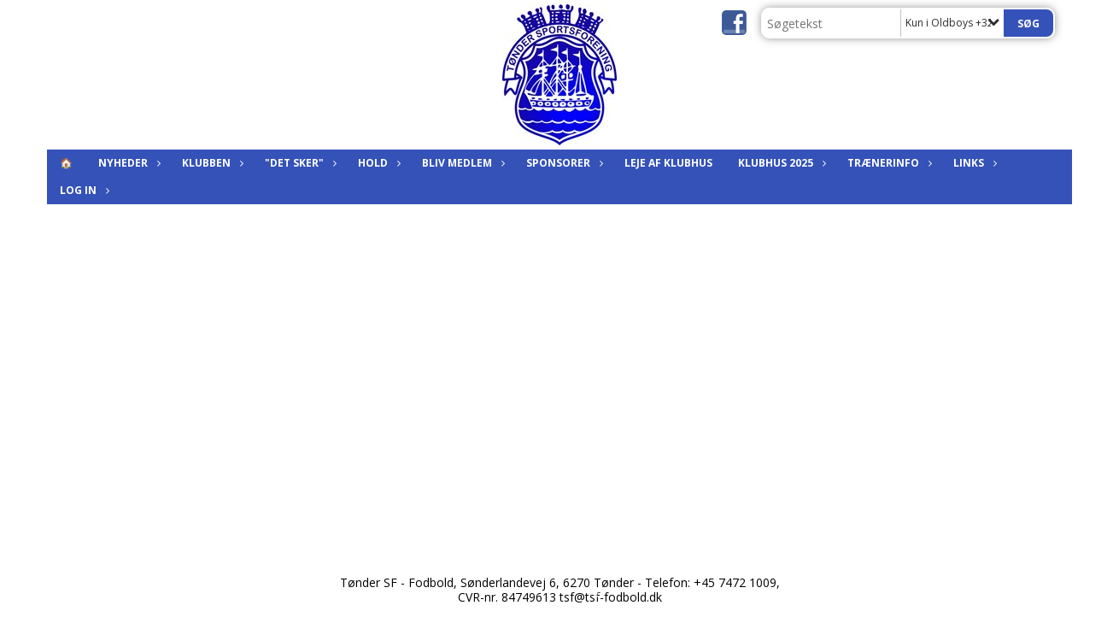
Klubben (210, 163)
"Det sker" (298, 163)
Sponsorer (562, 163)
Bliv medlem (461, 163)
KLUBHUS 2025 (780, 163)
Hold (377, 163)
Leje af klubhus (668, 163)
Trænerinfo (887, 163)
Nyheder (127, 163)
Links (973, 163)
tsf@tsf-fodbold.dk (611, 597)
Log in (82, 190)
